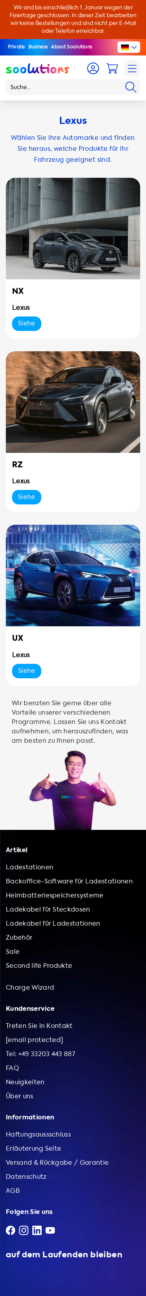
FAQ (12, 1068)
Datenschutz (26, 1177)
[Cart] (112, 68)
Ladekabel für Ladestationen (53, 923)
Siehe (26, 323)
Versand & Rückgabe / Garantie (57, 1162)
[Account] (93, 68)
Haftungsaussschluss (38, 1134)
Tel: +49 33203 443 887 (40, 1054)
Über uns (19, 1096)
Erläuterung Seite (33, 1148)
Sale (12, 951)
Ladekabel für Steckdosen (48, 909)
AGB (13, 1191)
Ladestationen (29, 867)
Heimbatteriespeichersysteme (55, 895)
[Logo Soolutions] (37, 68)
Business (38, 47)
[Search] (130, 87)
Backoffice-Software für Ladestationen (69, 881)
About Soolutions (71, 47)
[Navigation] (132, 68)
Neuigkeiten (25, 1082)
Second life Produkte (39, 966)
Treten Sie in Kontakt (39, 1026)
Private (16, 47)
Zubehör (19, 937)
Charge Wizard (30, 987)
